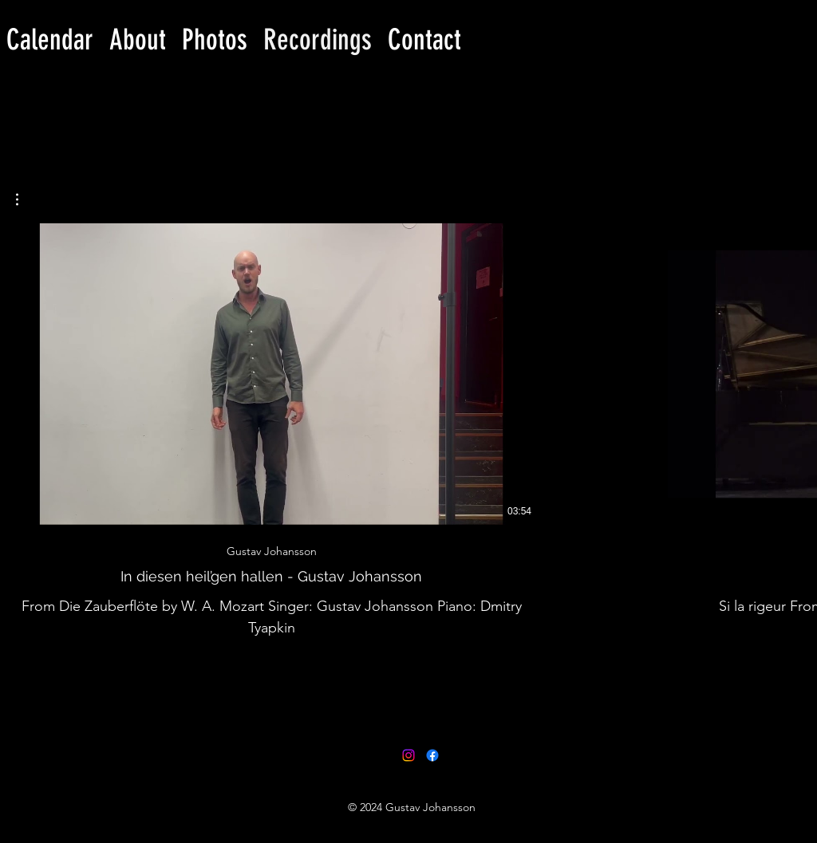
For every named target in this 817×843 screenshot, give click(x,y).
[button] (25, 199)
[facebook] (432, 755)
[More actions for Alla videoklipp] (25, 199)
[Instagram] (408, 755)
